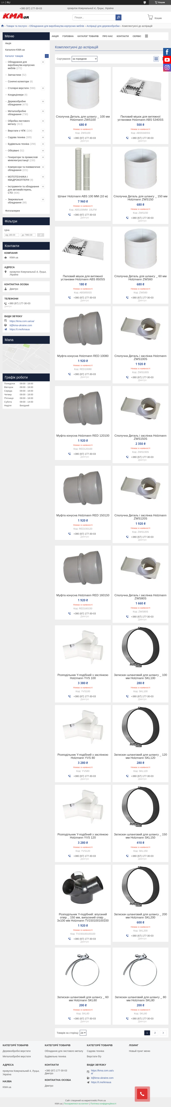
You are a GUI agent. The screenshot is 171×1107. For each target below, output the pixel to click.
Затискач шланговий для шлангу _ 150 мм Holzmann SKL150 (140, 836)
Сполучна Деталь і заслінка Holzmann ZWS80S (140, 597)
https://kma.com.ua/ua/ (22, 321)
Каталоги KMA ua (15, 49)
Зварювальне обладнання (15, 201)
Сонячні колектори (18, 81)
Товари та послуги (16, 26)
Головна (68, 36)
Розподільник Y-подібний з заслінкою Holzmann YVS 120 (82, 836)
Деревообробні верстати (17, 1051)
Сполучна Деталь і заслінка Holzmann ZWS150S (140, 437)
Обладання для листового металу (64, 1051)
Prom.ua (102, 1100)
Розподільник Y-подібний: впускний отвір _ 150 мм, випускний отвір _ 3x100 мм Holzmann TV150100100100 (83, 917)
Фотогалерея (12, 210)
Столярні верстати (18, 88)
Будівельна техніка (18, 144)
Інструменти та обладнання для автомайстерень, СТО (23, 189)
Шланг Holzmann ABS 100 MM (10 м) (83, 196)
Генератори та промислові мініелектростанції (23, 159)
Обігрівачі (13, 150)
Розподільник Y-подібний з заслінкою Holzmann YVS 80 (82, 756)
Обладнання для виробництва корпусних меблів (56, 26)
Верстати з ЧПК (17, 130)
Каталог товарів (88, 36)
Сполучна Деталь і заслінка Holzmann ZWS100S (140, 357)
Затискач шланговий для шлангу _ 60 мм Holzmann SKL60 (83, 999)
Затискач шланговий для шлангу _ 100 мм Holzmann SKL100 (140, 677)
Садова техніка (16, 137)
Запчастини (14, 74)
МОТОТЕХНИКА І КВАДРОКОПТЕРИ (18, 178)
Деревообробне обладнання (17, 103)
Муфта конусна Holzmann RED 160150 (82, 595)
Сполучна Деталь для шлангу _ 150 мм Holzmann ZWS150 (141, 198)
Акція (55, 36)
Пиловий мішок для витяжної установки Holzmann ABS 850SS (83, 278)
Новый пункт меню (139, 1051)
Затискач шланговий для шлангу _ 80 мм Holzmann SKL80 (140, 999)
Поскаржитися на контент (76, 1103)
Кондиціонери (16, 94)
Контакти (123, 36)
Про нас (107, 36)
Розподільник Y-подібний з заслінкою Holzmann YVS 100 (82, 677)
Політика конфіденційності (103, 1103)
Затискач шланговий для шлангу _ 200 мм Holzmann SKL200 (140, 916)
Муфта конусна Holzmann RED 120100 (82, 435)
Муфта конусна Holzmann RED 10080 (83, 356)
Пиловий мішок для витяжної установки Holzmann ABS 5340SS (140, 118)
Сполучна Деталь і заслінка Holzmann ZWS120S (140, 517)
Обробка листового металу (19, 122)
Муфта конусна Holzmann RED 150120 (82, 515)
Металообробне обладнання (17, 113)
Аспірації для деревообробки (103, 26)
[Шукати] (118, 17)
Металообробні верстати (17, 1056)
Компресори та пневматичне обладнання (24, 168)
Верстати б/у (94, 1056)
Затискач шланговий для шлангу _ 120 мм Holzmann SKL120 (140, 756)
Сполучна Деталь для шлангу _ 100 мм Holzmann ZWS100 (83, 118)
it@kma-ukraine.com (21, 325)
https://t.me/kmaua (20, 329)
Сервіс (137, 36)
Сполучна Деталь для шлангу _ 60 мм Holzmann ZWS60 (140, 278)
